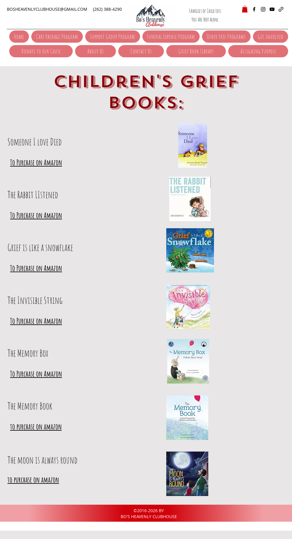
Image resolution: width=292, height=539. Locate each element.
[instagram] (263, 9)
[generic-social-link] (281, 9)
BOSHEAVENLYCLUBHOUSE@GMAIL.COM (47, 9)
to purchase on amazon (36, 426)
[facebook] (254, 9)
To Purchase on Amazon (36, 162)
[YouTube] (272, 9)
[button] (245, 9)
